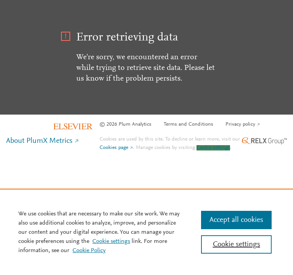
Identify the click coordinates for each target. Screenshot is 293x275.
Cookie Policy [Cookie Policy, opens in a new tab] (89, 250)
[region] (146, 232)
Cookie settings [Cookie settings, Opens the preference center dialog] (236, 244)
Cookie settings (213, 147)
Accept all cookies (236, 220)
